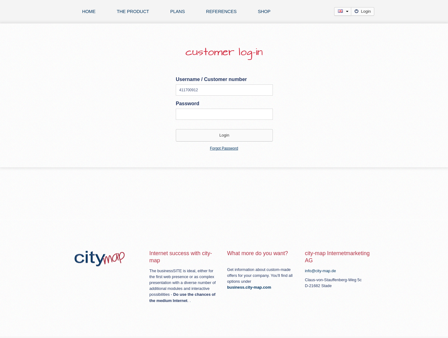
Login (362, 11)
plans (177, 11)
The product (133, 11)
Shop (264, 11)
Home (89, 11)
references (221, 11)
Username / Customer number (211, 79)
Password (187, 103)
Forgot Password (224, 148)
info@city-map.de (320, 270)
